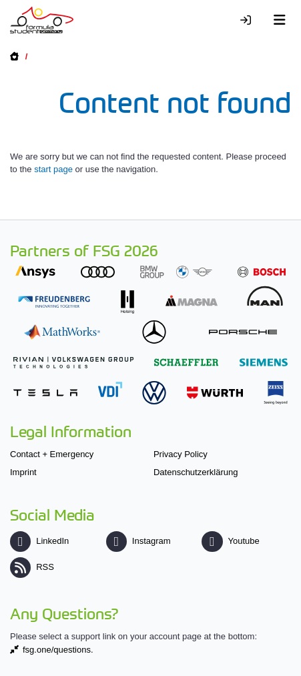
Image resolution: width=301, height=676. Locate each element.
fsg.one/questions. (58, 650)
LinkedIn (39, 541)
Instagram (138, 541)
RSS (32, 567)
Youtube (230, 541)
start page (53, 169)
